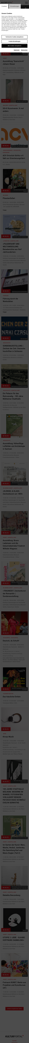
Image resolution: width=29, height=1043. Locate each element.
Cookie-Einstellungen (14, 41)
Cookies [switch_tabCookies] (4, 6)
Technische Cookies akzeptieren (14, 37)
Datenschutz (24, 50)
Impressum (16, 50)
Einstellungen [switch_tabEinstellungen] (14, 6)
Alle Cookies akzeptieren (14, 45)
